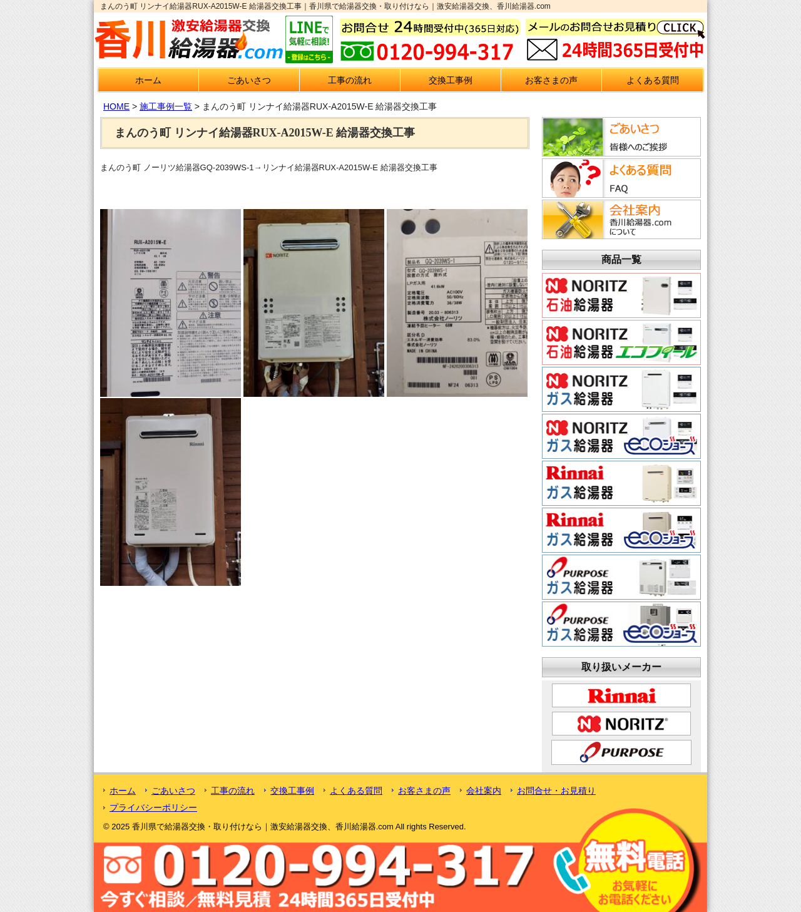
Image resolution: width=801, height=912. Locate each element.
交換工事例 (450, 80)
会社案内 (483, 791)
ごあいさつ (249, 80)
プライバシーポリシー (153, 807)
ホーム (148, 80)
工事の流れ (350, 80)
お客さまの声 (551, 80)
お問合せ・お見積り (556, 791)
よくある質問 (652, 80)
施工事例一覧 (166, 106)
